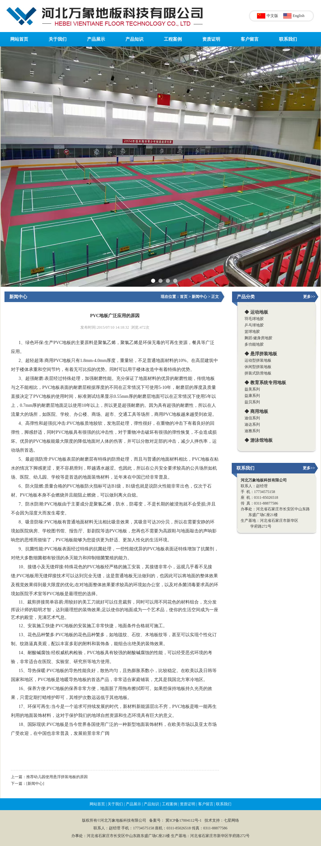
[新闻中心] (35, 783)
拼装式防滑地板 (258, 373)
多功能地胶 (254, 344)
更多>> (309, 296)
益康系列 (252, 395)
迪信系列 (252, 418)
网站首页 (19, 39)
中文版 (272, 15)
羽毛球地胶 (254, 318)
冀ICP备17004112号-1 (183, 820)
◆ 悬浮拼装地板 (261, 353)
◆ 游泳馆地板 (259, 440)
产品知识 (134, 39)
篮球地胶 (252, 331)
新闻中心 (18, 296)
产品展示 (96, 39)
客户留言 (250, 39)
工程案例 (173, 39)
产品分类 (246, 296)
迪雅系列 (252, 431)
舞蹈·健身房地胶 (258, 338)
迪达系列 (252, 424)
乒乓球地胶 (254, 325)
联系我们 (288, 39)
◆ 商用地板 (256, 411)
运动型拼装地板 (258, 360)
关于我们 (58, 39)
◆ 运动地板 (256, 312)
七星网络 (231, 820)
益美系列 (252, 389)
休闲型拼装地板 (258, 367)
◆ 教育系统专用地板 (265, 382)
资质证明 (211, 39)
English (299, 15)
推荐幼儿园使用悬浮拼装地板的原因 (57, 777)
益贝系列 (252, 402)
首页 (184, 296)
